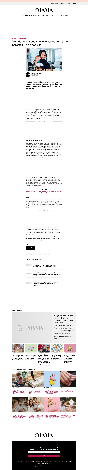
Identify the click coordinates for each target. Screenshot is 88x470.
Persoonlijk (28, 15)
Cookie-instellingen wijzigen (44, 463)
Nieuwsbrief (54, 3)
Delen (30, 248)
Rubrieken (36, 15)
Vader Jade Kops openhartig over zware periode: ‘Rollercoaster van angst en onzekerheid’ (45, 284)
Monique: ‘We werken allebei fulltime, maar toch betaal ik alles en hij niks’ (52, 417)
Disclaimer (44, 462)
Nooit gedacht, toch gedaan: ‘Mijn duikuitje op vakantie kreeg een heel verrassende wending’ (51, 392)
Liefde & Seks (58, 15)
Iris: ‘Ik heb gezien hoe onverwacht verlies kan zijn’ (67, 391)
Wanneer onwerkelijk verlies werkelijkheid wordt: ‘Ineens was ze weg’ (34, 392)
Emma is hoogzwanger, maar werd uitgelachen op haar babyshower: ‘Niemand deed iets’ (46, 275)
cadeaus (28, 254)
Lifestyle (51, 15)
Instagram (67, 3)
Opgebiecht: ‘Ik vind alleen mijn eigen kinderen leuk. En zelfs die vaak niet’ (44, 266)
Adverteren (26, 462)
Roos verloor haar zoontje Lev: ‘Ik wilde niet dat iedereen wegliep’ (68, 417)
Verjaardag (47, 254)
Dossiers (65, 15)
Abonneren (19, 462)
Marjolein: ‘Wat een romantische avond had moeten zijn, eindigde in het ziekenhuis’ (30, 357)
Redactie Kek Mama (36, 73)
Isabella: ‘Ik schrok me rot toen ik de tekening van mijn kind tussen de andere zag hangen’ (56, 357)
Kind (47, 15)
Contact (32, 462)
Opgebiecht (35, 263)
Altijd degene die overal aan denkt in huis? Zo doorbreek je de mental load (19, 392)
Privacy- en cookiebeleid (59, 462)
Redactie (69, 462)
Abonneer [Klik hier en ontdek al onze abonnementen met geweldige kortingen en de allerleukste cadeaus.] (73, 3)
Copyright (37, 462)
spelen (41, 254)
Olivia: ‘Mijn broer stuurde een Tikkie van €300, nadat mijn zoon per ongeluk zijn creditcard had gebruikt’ (69, 359)
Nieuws (22, 15)
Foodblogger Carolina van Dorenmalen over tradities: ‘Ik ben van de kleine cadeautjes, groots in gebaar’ (36, 418)
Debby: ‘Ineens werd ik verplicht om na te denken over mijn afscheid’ (20, 417)
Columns (42, 15)
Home (14, 38)
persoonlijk (35, 254)
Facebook (61, 3)
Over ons (49, 462)
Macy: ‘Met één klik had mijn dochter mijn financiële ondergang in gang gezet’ (64, 319)
